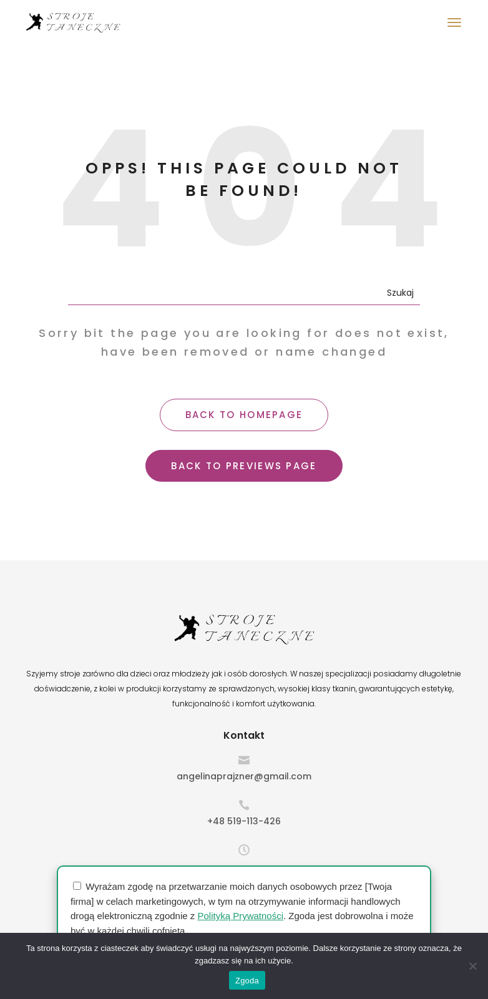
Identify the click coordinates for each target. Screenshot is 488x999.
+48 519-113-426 (244, 821)
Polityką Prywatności (240, 915)
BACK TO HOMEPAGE (244, 414)
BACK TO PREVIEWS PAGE (243, 465)
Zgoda (247, 980)
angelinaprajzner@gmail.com (244, 776)
